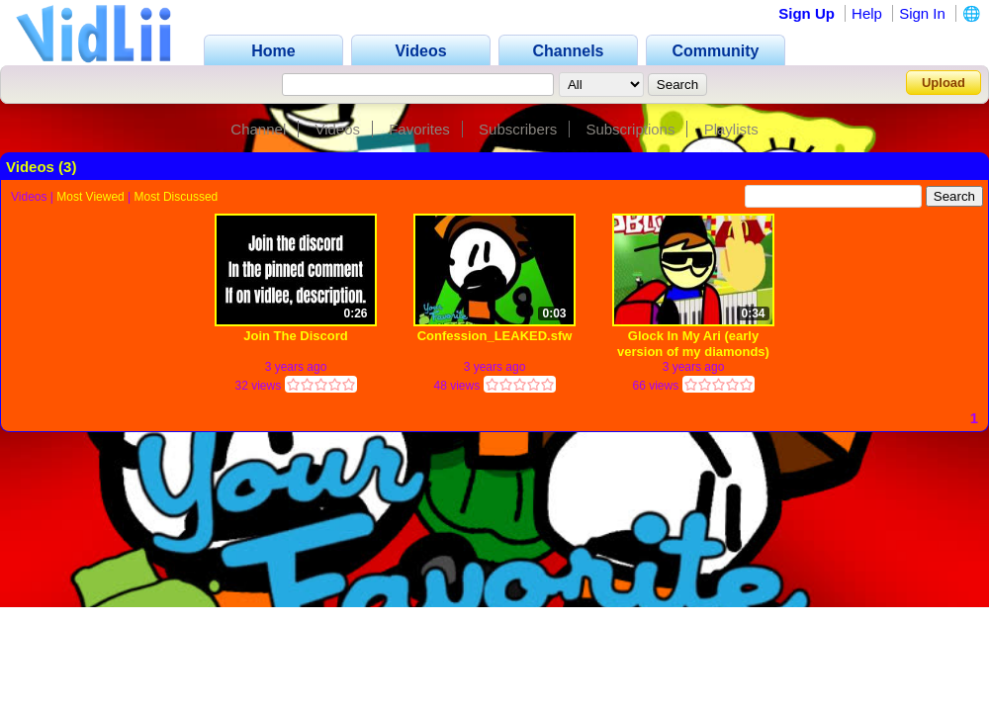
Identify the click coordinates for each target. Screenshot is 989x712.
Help (867, 13)
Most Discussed (177, 197)
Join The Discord (295, 335)
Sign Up (806, 13)
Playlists (731, 129)
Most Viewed (90, 197)
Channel (258, 129)
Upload (943, 82)
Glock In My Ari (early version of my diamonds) (693, 343)
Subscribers (518, 129)
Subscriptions (629, 129)
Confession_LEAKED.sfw (495, 335)
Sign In (922, 13)
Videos (337, 129)
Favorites (419, 129)
